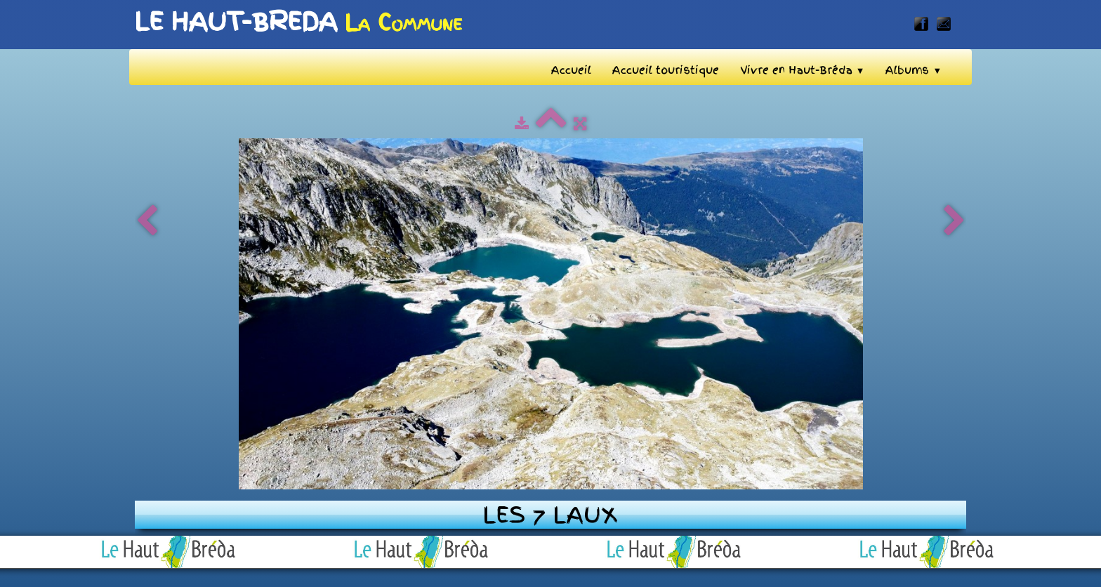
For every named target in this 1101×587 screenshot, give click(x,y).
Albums (913, 70)
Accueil (571, 70)
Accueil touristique (665, 70)
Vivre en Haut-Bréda (802, 70)
